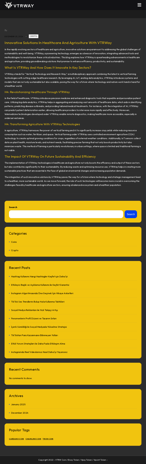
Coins (14, 241)
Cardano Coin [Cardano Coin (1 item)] (16, 439)
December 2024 (19, 412)
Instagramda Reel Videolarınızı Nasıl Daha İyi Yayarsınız (39, 352)
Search (13, 207)
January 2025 (18, 404)
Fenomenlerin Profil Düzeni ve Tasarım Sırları (33, 318)
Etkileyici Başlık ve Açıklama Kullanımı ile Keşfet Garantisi (40, 284)
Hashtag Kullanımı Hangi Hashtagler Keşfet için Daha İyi (39, 276)
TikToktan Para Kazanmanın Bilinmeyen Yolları (34, 335)
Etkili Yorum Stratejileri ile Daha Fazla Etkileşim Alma (38, 343)
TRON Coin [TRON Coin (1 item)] (48, 439)
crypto (33, 36)
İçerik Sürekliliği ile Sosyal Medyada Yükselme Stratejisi (39, 326)
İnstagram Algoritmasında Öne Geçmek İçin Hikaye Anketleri (42, 293)
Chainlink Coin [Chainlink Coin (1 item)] (33, 439)
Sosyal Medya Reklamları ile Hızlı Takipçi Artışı (34, 310)
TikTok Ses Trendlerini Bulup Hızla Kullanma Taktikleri (37, 301)
